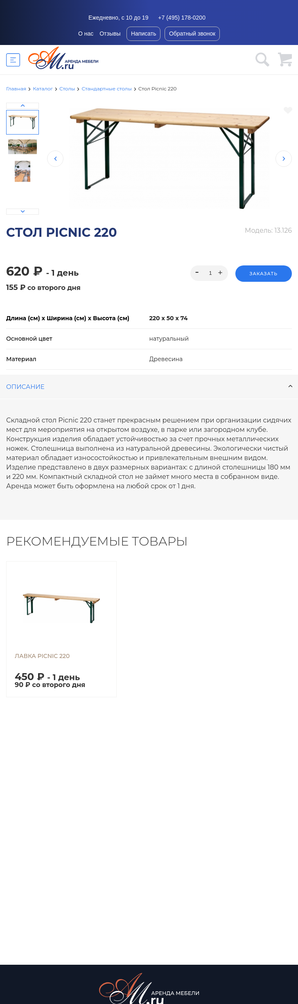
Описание (149, 387)
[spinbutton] (209, 273)
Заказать (264, 273)
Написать (143, 33)
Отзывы (109, 33)
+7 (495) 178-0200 (181, 17)
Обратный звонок (192, 33)
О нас (85, 33)
